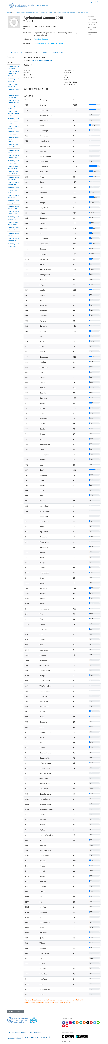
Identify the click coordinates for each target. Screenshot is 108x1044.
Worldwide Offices (36, 1032)
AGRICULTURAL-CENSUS (47, 12)
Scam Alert (44, 1037)
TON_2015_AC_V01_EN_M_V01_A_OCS (67, 12)
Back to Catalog (15, 1011)
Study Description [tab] (15, 52)
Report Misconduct (14, 1039)
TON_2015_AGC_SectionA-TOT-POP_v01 (13, 74)
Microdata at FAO (43, 5)
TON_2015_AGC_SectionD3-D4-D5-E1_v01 (13, 113)
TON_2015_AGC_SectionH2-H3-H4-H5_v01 (13, 190)
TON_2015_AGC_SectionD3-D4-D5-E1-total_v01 (13, 121)
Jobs (10, 1037)
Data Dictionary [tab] (31, 53)
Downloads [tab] (45, 52)
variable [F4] (84, 12)
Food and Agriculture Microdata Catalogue (25, 12)
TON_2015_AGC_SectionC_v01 (41, 60)
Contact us (17, 1037)
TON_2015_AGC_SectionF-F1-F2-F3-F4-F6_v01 (13, 139)
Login (92, 2)
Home (9, 12)
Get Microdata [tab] (57, 52)
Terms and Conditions (31, 1037)
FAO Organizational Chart (17, 1032)
